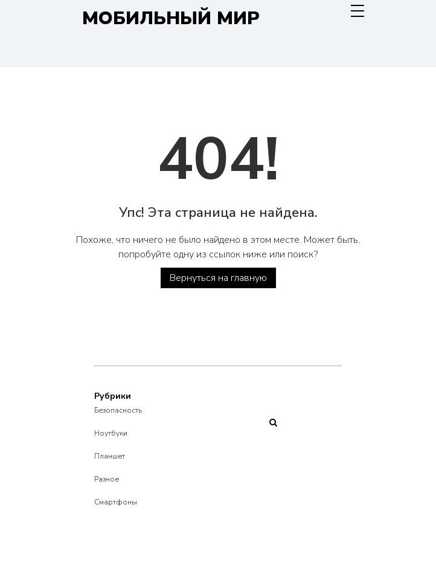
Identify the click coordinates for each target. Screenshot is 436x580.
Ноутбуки (110, 433)
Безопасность (118, 410)
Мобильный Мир (171, 18)
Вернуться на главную (218, 278)
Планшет (109, 456)
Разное (106, 479)
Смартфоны (115, 502)
